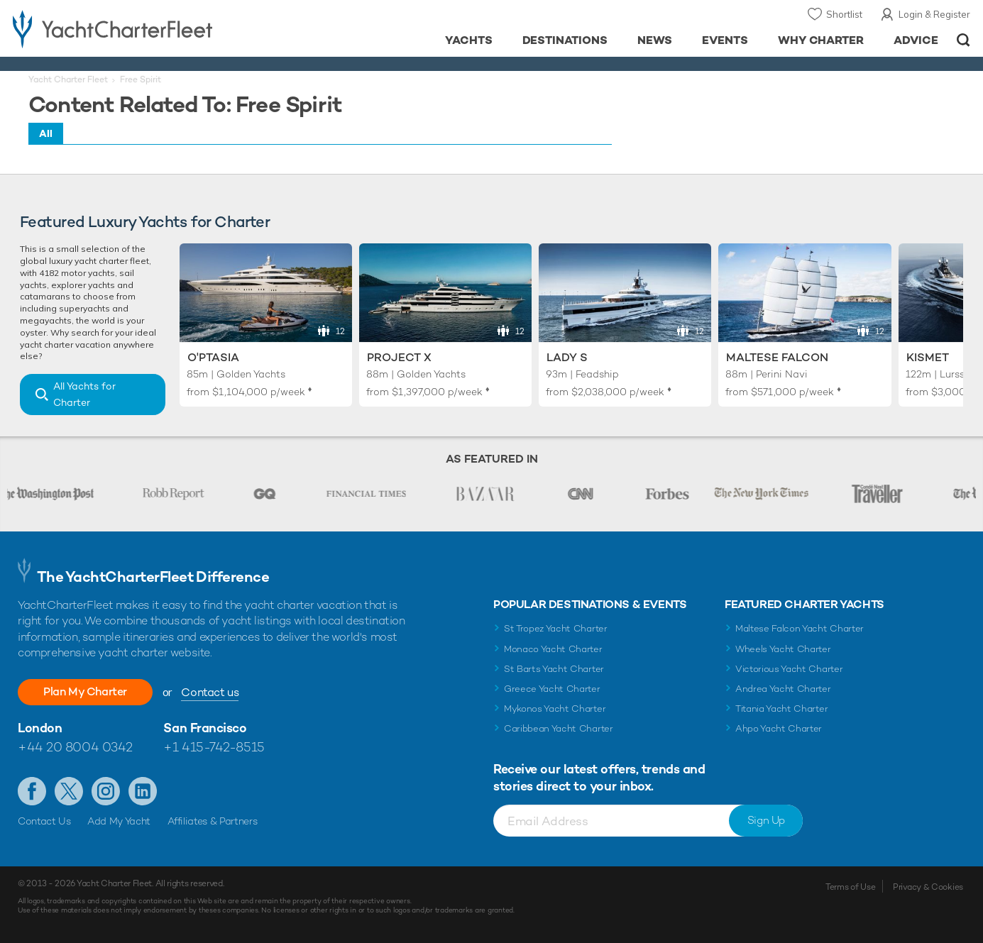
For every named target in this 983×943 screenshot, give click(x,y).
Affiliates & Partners (213, 821)
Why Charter (821, 40)
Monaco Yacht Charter (553, 649)
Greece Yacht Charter (552, 689)
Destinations (565, 40)
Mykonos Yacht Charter (554, 708)
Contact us (209, 692)
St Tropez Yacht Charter (556, 628)
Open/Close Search (963, 40)
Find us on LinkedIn (142, 791)
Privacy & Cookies (928, 887)
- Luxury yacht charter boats (151, 28)
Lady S (567, 357)
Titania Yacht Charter (781, 708)
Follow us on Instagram (106, 791)
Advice (916, 40)
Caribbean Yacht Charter (558, 728)
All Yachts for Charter (84, 394)
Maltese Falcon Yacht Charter (799, 628)
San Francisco (204, 727)
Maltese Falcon (777, 357)
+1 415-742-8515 (213, 747)
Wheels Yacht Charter (783, 649)
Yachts (469, 40)
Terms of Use (850, 887)
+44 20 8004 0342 (75, 747)
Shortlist (844, 14)
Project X (399, 357)
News (654, 40)
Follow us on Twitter (69, 791)
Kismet (927, 357)
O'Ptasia (213, 357)
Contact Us (44, 821)
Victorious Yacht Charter (788, 669)
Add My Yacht (118, 821)
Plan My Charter (85, 691)
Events (725, 40)
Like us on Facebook (32, 791)
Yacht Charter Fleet (68, 79)
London (40, 727)
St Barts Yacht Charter (554, 669)
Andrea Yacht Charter (783, 689)
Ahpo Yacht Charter (778, 728)
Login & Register (934, 14)
